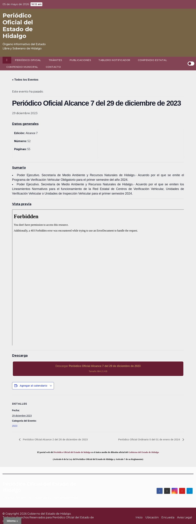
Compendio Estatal (152, 60)
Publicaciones (80, 60)
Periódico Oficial (28, 60)
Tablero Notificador (114, 60)
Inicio (139, 517)
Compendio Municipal (22, 66)
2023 (14, 426)
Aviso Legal (184, 517)
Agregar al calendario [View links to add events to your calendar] (33, 385)
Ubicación (152, 517)
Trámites (55, 60)
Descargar (98, 369)
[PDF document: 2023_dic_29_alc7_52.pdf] (98, 277)
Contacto (53, 66)
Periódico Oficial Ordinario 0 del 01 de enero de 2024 (148, 439)
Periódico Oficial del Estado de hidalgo (72, 452)
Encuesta (167, 517)
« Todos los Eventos (25, 79)
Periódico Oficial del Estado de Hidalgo (18, 26)
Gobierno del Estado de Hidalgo (144, 452)
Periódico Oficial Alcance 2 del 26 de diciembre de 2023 (56, 439)
